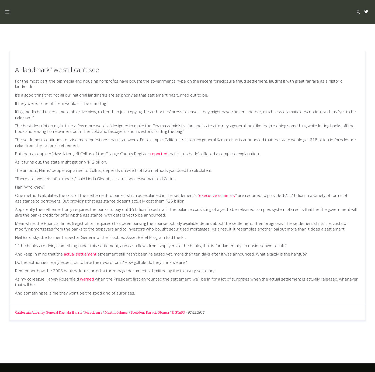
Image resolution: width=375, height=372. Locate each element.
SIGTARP (178, 312)
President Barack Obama (150, 312)
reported (158, 153)
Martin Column (116, 312)
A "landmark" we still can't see (57, 69)
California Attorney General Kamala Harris (48, 312)
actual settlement (80, 254)
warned (87, 279)
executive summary (217, 195)
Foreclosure (93, 312)
